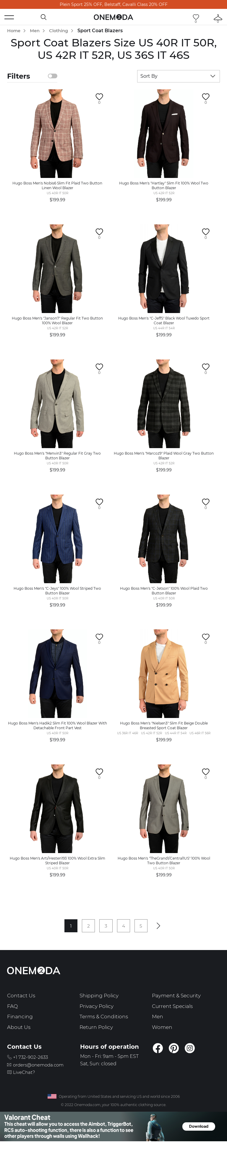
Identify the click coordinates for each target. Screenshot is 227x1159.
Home (14, 30)
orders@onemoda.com (42, 1078)
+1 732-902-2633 (33, 1071)
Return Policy (97, 1041)
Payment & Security (178, 1009)
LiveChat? (26, 1086)
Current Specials (174, 1020)
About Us (19, 1041)
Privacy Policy (98, 1020)
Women (162, 1041)
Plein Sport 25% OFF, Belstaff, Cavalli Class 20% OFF (114, 4)
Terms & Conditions (105, 1030)
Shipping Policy (100, 1009)
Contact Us (21, 1009)
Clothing (62, 30)
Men (36, 30)
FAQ (12, 1020)
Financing (20, 1030)
